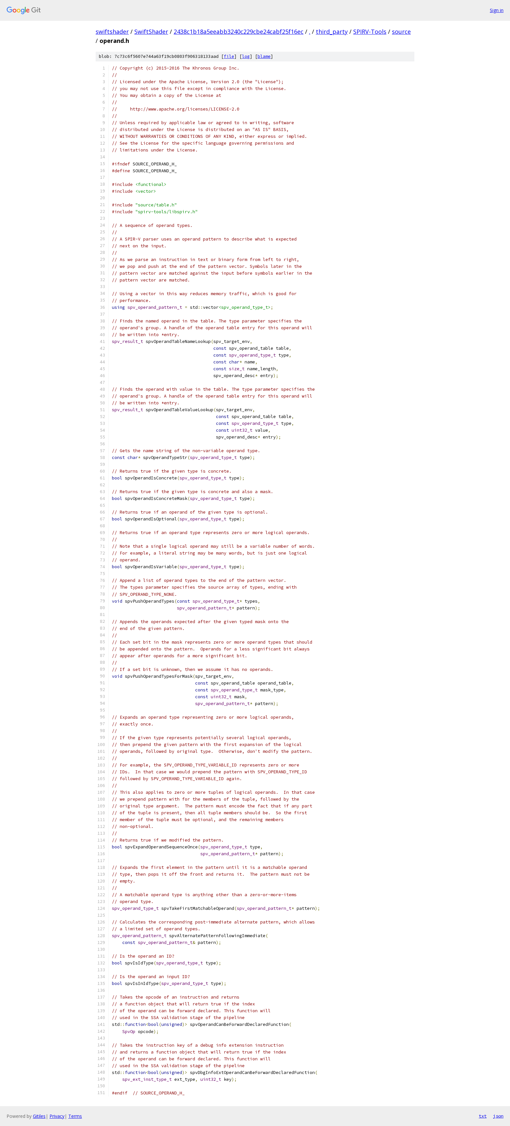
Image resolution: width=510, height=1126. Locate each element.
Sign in (496, 10)
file (229, 56)
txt (483, 1116)
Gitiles (39, 1116)
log (246, 56)
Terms (75, 1116)
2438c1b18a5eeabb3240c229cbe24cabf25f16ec (238, 31)
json (498, 1116)
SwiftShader (151, 31)
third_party (332, 31)
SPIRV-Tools (369, 31)
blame (264, 56)
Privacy (56, 1116)
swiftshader (112, 31)
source (401, 31)
